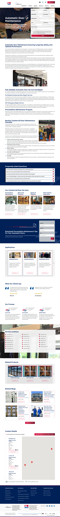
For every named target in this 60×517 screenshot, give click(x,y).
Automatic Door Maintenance (23, 494)
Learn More (15, 380)
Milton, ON (43, 342)
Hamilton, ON (26, 340)
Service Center (33, 490)
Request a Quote (34, 492)
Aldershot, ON (9, 334)
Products (30, 5)
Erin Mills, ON (43, 336)
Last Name (45, 10)
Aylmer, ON (26, 334)
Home (6, 39)
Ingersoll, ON (43, 340)
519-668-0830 (11, 466)
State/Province (45, 22)
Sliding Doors (7, 490)
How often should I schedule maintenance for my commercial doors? (19, 169)
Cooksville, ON (26, 336)
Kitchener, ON (9, 342)
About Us (47, 5)
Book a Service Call (46, 492)
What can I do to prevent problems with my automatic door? (18, 171)
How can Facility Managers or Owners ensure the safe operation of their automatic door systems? (25, 176)
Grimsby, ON (26, 338)
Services (35, 5)
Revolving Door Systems (9, 497)
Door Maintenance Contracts (23, 498)
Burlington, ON (10, 336)
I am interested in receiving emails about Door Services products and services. (42, 32)
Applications (24, 5)
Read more (21, 401)
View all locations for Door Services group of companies (15, 434)
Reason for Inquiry (34, 26)
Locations (52, 5)
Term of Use (20, 513)
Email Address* (33, 14)
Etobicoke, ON (9, 338)
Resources (41, 5)
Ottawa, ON (43, 344)
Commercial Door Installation (23, 496)
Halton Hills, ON (10, 340)
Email (41, 233)
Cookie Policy (39, 513)
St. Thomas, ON (27, 346)
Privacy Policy (25, 513)
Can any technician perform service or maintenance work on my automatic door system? (23, 180)
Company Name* (34, 18)
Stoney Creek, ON (44, 346)
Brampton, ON (43, 334)
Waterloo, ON (26, 348)
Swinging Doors (8, 492)
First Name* (33, 10)
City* (32, 22)
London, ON (26, 342)
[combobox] (48, 24)
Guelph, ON (43, 338)
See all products (8, 499)
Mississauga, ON (10, 344)
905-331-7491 (11, 450)
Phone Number (45, 14)
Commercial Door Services (12, 39)
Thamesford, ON (10, 348)
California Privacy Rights (32, 513)
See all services (21, 500)
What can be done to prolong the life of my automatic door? (18, 178)
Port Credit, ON (10, 346)
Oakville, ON (26, 344)
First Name (41, 223)
